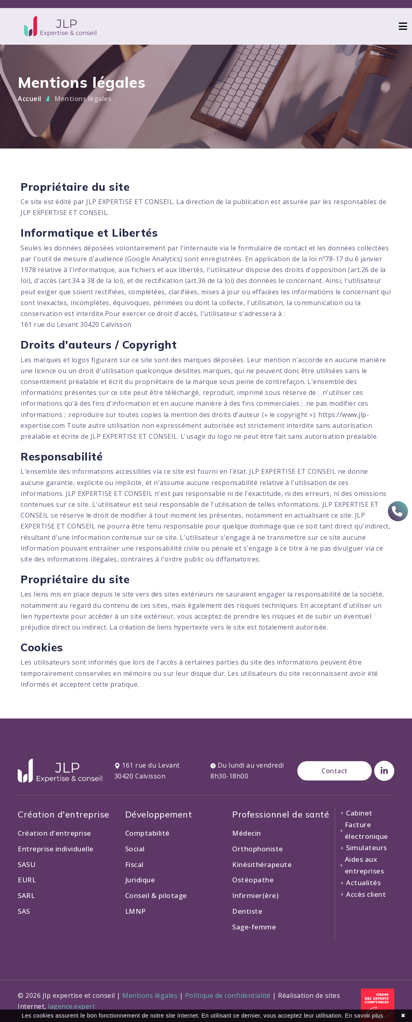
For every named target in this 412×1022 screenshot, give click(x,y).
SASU (26, 864)
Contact (334, 770)
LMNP (135, 911)
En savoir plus (364, 1015)
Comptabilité (147, 833)
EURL (27, 879)
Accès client (363, 894)
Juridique (140, 879)
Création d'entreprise (54, 833)
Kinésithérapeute (262, 864)
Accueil (29, 98)
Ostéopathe (253, 879)
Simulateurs (363, 847)
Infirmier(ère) (255, 895)
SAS (24, 911)
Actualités (360, 882)
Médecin (246, 833)
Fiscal (134, 864)
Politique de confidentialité (228, 995)
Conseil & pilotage (156, 895)
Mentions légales (83, 98)
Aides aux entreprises (362, 865)
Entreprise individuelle (56, 848)
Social (135, 848)
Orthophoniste (257, 848)
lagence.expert (71, 1006)
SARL (26, 895)
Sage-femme (254, 926)
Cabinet (356, 813)
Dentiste (247, 911)
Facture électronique (364, 830)
